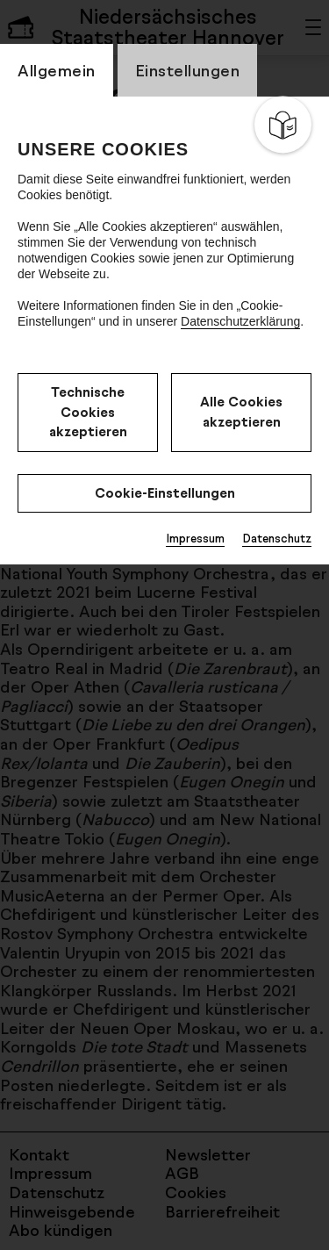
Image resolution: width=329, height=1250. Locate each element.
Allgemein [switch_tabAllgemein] (57, 70)
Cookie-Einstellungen (165, 493)
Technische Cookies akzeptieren (88, 412)
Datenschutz (276, 538)
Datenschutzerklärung (240, 321)
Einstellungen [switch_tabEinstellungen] (187, 70)
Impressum (195, 538)
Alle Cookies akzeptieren (241, 411)
